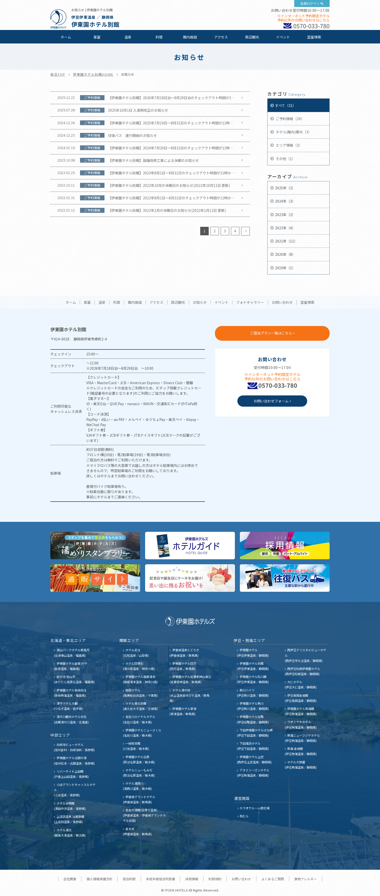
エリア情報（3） (288, 145)
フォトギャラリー (250, 302)
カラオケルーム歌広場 (255, 808)
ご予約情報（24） (289, 118)
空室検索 (314, 36)
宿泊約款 (129, 879)
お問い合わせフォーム (271, 400)
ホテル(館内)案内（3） (293, 131)
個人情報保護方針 (99, 879)
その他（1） (285, 158)
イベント (283, 36)
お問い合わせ (282, 302)
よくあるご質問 (272, 879)
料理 (159, 36)
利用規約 (214, 879)
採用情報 (191, 879)
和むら (244, 816)
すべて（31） (285, 105)
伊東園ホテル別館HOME (93, 74)
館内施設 (190, 36)
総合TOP (57, 74)
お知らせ (200, 302)
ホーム (66, 36)
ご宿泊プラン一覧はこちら (271, 332)
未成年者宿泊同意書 (160, 879)
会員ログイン (310, 3)
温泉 (127, 36)
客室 (97, 36)
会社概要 (69, 879)
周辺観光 (252, 36)
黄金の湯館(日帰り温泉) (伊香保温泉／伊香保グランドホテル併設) (144, 815)
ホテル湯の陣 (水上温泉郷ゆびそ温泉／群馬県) (189, 695)
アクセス (221, 36)
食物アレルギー (305, 879)
